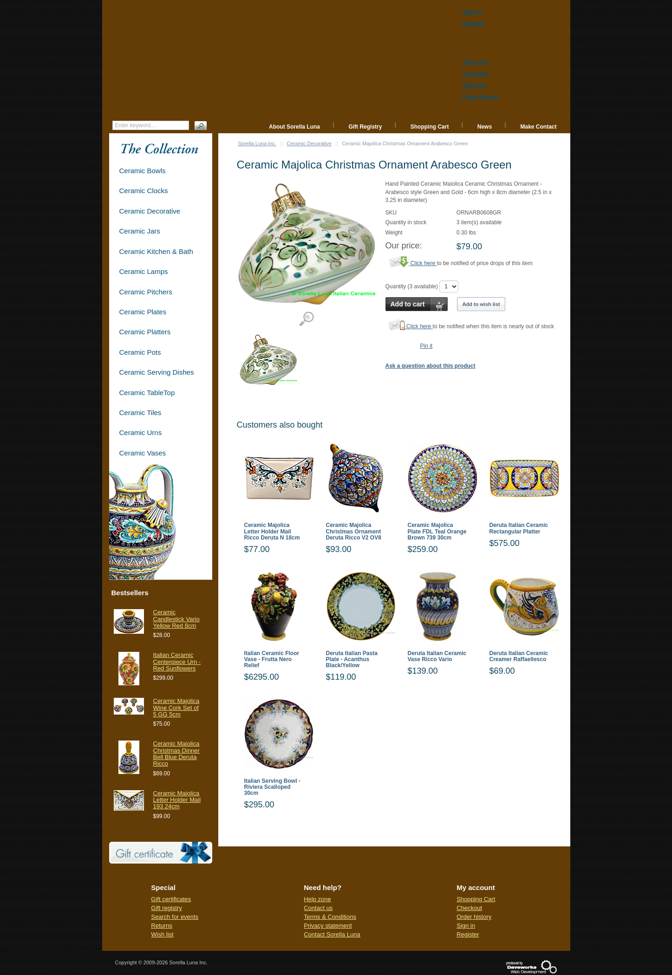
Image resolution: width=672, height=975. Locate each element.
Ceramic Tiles (140, 412)
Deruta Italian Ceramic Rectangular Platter (518, 528)
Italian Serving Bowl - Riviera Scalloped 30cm (272, 787)
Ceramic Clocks (143, 191)
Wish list (162, 934)
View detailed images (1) (306, 319)
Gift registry (166, 907)
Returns (161, 925)
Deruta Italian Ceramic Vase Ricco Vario (437, 656)
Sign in (466, 925)
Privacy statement (328, 925)
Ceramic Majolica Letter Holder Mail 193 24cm (177, 800)
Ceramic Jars (139, 231)
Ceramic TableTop (147, 392)
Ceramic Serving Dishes (156, 372)
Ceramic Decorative (309, 143)
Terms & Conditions (330, 916)
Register (468, 934)
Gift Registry (365, 127)
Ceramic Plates (143, 312)
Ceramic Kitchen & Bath (156, 251)
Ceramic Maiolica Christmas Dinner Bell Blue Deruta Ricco (176, 753)
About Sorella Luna (294, 127)
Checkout (469, 907)
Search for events (174, 916)
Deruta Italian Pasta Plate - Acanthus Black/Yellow (352, 659)
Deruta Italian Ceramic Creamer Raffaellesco (518, 656)
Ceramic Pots (140, 352)
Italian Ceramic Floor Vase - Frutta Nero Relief (272, 659)
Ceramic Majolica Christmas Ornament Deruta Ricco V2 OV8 (353, 531)
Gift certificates (171, 899)
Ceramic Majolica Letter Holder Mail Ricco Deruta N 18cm (272, 531)
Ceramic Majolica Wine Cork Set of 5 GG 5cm (176, 707)
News (484, 127)
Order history (474, 916)
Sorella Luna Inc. (257, 143)
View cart (475, 62)
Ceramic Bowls (142, 171)
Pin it (426, 346)
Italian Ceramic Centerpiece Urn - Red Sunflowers (177, 661)
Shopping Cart (430, 127)
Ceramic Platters (145, 332)
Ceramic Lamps (143, 271)
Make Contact (538, 127)
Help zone (317, 899)
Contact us (318, 907)
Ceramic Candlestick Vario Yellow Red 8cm (176, 619)
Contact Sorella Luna (332, 934)
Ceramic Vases (142, 453)
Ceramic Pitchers (145, 292)
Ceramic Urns (140, 432)
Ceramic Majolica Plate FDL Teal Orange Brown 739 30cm (437, 531)
